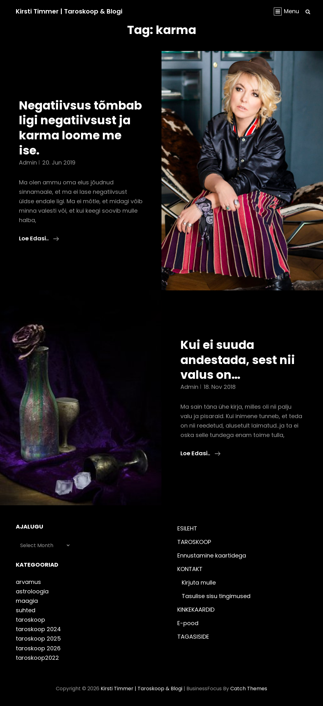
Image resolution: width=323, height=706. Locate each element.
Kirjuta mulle (199, 582)
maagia (27, 601)
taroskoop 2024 (38, 629)
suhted (25, 610)
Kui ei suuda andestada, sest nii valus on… (237, 360)
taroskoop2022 (37, 658)
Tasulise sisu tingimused (216, 596)
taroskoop (30, 620)
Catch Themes (248, 688)
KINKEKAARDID (195, 610)
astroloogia (32, 591)
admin (28, 162)
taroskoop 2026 (38, 648)
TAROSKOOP (194, 542)
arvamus (28, 582)
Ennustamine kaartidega (211, 555)
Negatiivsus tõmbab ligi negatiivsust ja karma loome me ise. (80, 128)
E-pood (187, 623)
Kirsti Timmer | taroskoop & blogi (69, 11)
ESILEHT (187, 528)
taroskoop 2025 (38, 638)
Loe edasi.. (39, 238)
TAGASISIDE (193, 637)
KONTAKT (190, 569)
